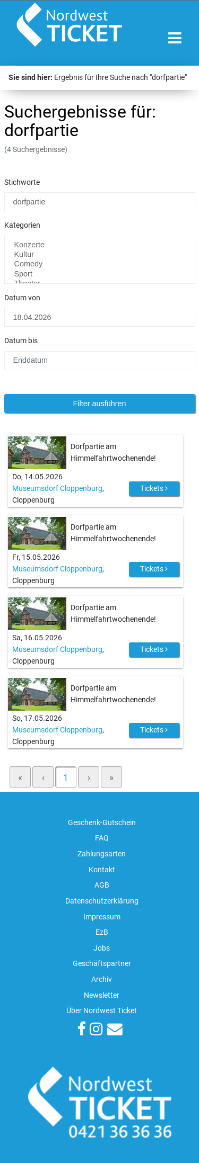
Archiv (101, 979)
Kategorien (22, 225)
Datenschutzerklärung (102, 901)
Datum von (22, 297)
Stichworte (22, 182)
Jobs (101, 948)
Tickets (154, 488)
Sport (99, 274)
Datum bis (21, 340)
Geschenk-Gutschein (102, 822)
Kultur (99, 255)
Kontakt (102, 869)
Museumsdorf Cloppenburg (57, 488)
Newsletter (101, 995)
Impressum (101, 917)
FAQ (102, 838)
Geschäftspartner (102, 963)
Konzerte (99, 245)
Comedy (99, 264)
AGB (101, 885)
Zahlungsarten (101, 853)
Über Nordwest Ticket (101, 1010)
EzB (102, 932)
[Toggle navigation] (175, 38)
